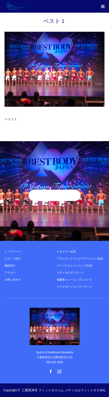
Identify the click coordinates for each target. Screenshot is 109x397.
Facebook (50, 370)
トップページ (13, 251)
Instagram (58, 370)
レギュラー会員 (66, 251)
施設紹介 (10, 265)
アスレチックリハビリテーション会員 (80, 258)
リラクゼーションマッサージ (74, 286)
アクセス (10, 272)
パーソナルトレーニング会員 (74, 265)
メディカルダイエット (70, 272)
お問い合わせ (13, 279)
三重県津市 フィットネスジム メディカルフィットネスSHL (64, 390)
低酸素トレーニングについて (74, 279)
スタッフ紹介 (13, 258)
